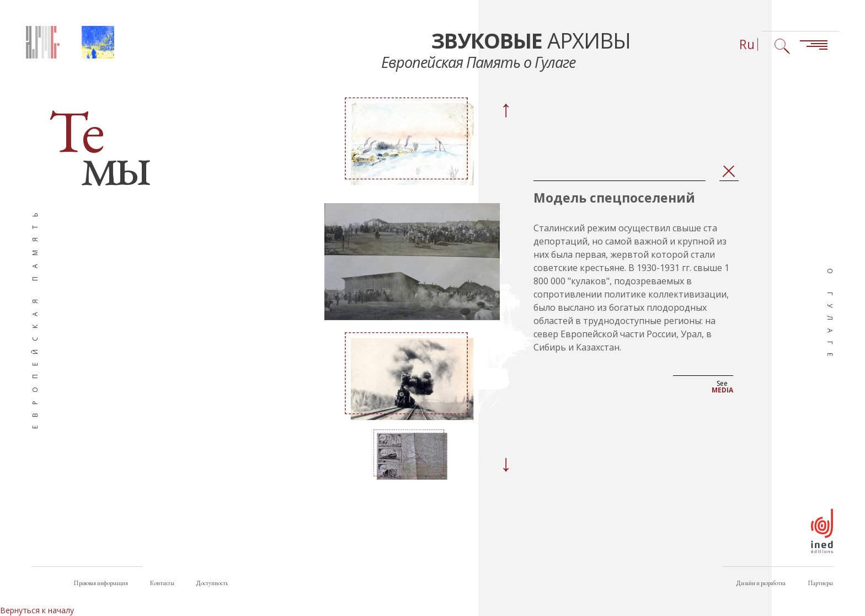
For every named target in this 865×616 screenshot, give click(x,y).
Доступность (212, 583)
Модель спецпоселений (614, 198)
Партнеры (820, 583)
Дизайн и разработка (761, 583)
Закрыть (729, 172)
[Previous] (505, 110)
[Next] (505, 465)
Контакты (162, 583)
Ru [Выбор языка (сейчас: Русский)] (747, 44)
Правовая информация (100, 583)
